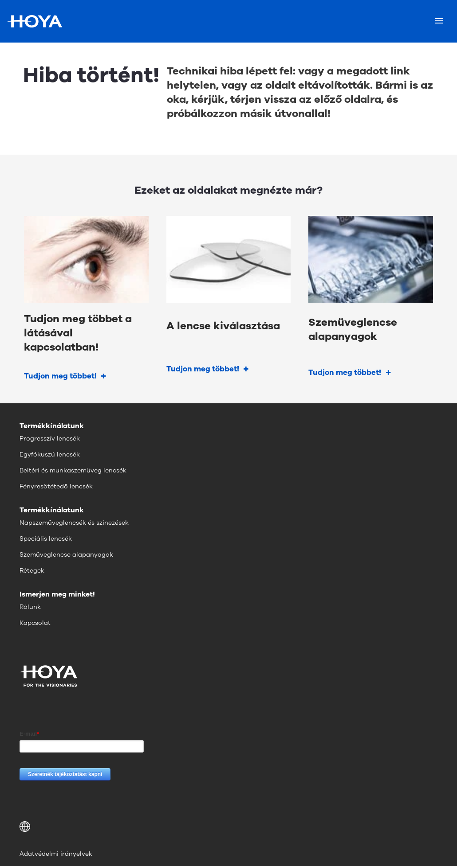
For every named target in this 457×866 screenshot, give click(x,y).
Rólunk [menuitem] (30, 607)
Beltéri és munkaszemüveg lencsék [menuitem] (73, 470)
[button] (228, 826)
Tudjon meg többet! (60, 376)
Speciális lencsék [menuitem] (46, 538)
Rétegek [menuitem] (32, 570)
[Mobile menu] (439, 21)
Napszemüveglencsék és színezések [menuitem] (74, 523)
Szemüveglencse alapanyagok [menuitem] (66, 554)
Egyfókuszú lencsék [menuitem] (50, 454)
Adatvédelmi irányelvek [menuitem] (56, 854)
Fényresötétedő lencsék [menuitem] (56, 486)
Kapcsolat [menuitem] (35, 623)
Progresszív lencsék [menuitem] (50, 438)
